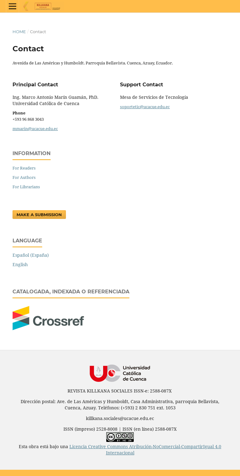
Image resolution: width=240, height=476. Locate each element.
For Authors (24, 177)
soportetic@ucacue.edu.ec (145, 106)
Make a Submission (39, 214)
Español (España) (30, 255)
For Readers (24, 168)
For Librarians (26, 187)
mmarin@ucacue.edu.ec (35, 128)
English (20, 264)
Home (19, 31)
